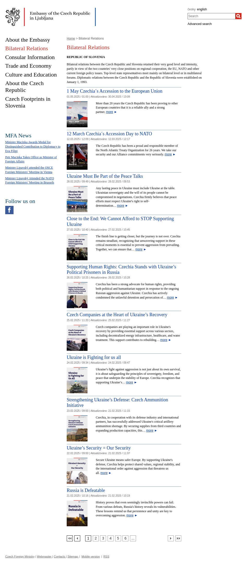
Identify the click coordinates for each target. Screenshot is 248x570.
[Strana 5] (118, 538)
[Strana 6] (125, 538)
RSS (106, 556)
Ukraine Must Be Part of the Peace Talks (105, 176)
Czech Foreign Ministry (19, 556)
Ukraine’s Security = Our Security (99, 448)
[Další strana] (171, 538)
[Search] (238, 16)
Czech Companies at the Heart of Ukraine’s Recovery (117, 314)
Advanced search (200, 24)
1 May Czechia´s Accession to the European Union (114, 91)
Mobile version (91, 556)
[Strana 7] (133, 538)
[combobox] (211, 16)
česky (192, 9)
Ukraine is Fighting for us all (94, 357)
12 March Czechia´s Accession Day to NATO (109, 133)
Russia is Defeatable (86, 490)
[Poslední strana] (178, 538)
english (202, 9)
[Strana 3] (103, 538)
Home (71, 38)
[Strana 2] (96, 538)
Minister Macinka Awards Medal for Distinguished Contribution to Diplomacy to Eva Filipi (32, 146)
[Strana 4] (111, 538)
